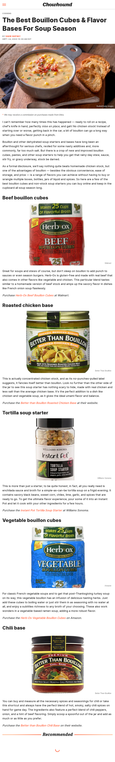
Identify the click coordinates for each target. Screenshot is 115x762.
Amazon (108, 585)
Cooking (6, 13)
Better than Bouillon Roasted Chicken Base (48, 402)
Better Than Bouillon (103, 370)
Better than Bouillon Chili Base (40, 725)
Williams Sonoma (104, 478)
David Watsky (13, 36)
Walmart (108, 263)
